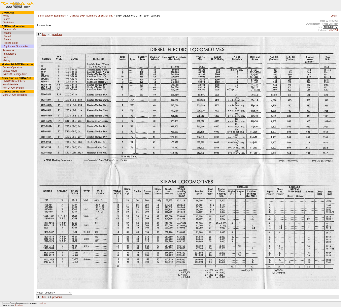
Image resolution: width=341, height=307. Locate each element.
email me (42, 303)
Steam (7, 39)
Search (6, 19)
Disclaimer (8, 22)
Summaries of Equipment (52, 15)
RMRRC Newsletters (14, 81)
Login (334, 15)
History (6, 60)
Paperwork (8, 50)
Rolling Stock (11, 42)
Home (6, 15)
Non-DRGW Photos (13, 87)
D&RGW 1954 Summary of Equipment (91, 15)
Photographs (9, 53)
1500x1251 (333, 30)
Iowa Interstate (11, 84)
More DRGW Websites (15, 94)
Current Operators (12, 67)
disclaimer (19, 305)
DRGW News (10, 70)
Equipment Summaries (16, 46)
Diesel (7, 36)
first (44, 34)
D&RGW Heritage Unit (15, 74)
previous (57, 34)
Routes (6, 57)
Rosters (7, 32)
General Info (9, 29)
